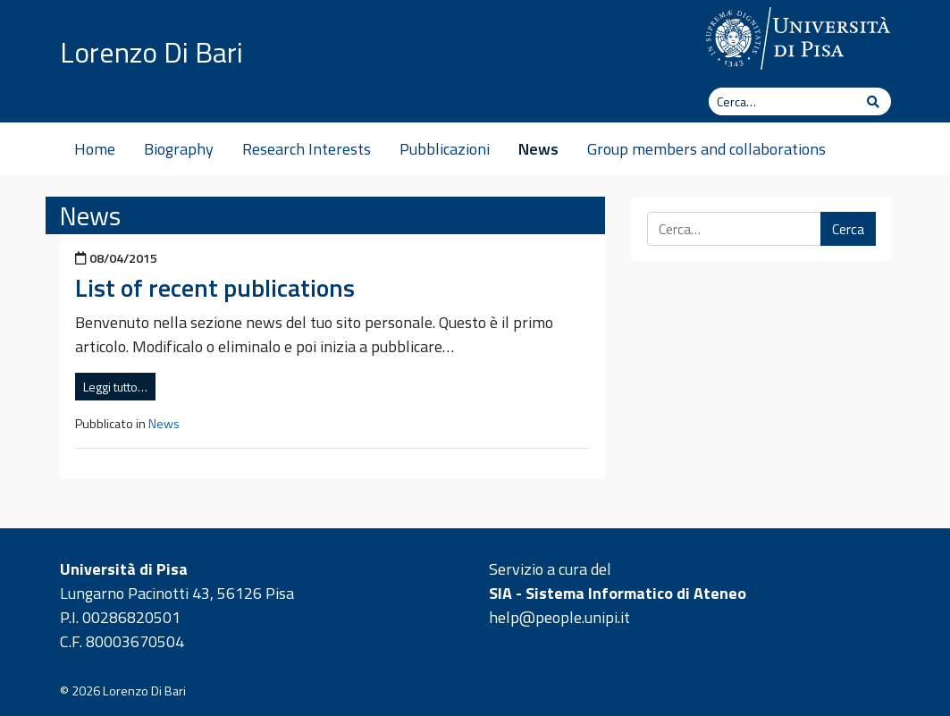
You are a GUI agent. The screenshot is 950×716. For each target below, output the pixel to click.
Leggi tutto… (115, 386)
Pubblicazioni (444, 149)
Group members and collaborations (706, 149)
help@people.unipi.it (559, 617)
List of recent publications (215, 287)
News (538, 149)
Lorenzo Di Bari (151, 51)
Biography (179, 149)
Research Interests (306, 149)
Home (94, 149)
